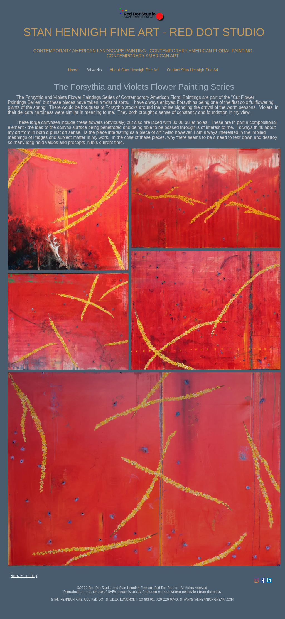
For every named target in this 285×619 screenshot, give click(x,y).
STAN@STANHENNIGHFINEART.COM (207, 599)
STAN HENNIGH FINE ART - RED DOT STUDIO (143, 32)
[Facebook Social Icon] (262, 580)
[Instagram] (256, 580)
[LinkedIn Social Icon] (269, 580)
